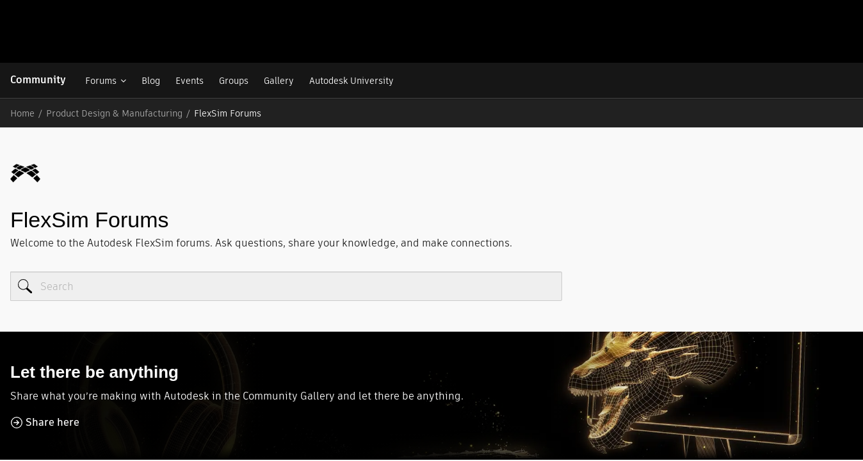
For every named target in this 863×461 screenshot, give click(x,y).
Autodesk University (351, 80)
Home (22, 113)
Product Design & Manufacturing (114, 113)
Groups (233, 80)
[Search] (286, 223)
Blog (150, 80)
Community (37, 79)
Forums (100, 80)
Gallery (278, 80)
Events (189, 80)
